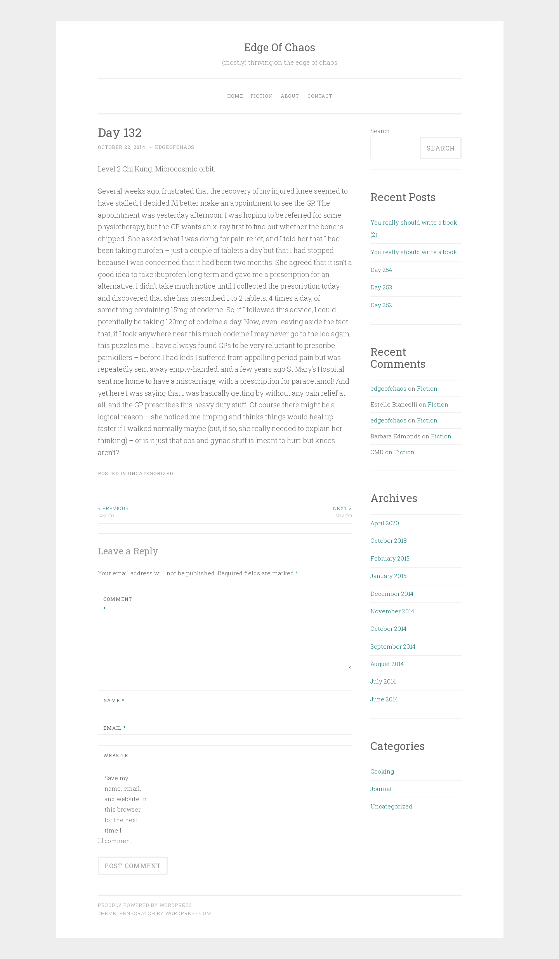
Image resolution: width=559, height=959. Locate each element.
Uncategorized (150, 473)
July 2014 (383, 681)
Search (380, 131)
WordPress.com (188, 913)
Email (114, 728)
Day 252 (381, 305)
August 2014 (387, 664)
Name (113, 700)
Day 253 (381, 287)
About (290, 96)
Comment (117, 604)
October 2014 (388, 628)
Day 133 (288, 511)
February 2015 (390, 558)
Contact (319, 96)
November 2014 (392, 611)
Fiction (261, 96)
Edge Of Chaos (279, 47)
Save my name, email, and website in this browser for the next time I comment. (125, 809)
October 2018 (388, 540)
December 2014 (391, 593)
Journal (381, 789)
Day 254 (381, 270)
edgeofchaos (174, 147)
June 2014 (384, 699)
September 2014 (392, 646)
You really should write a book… (415, 252)
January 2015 (388, 576)
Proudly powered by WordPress (145, 905)
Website (115, 755)
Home (235, 96)
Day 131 (161, 511)
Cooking (382, 771)
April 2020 (384, 523)
